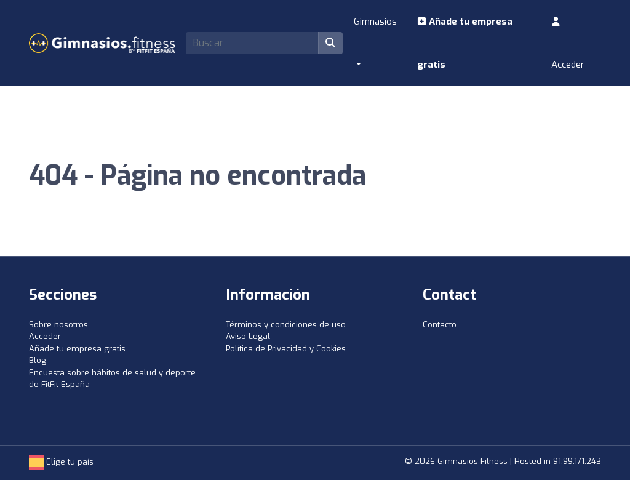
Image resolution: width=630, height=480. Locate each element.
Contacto (440, 324)
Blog (37, 360)
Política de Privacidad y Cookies (286, 348)
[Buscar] (330, 43)
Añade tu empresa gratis (464, 43)
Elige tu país (61, 462)
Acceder (567, 44)
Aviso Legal (248, 336)
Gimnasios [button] (375, 21)
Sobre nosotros (58, 324)
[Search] (252, 43)
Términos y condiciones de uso (286, 324)
